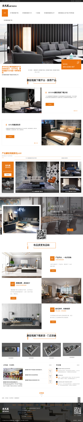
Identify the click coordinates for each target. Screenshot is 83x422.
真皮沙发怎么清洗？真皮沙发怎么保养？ (65, 381)
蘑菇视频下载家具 (49, 70)
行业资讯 (11, 365)
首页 (5, 12)
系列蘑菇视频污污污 (27, 12)
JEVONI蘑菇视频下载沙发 (37, 177)
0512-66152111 (33, 410)
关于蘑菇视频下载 (14, 12)
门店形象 (38, 12)
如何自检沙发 (60, 375)
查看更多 (7, 174)
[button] (1, 43)
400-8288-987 (69, 67)
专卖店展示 (11, 358)
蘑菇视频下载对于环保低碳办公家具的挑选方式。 (34, 369)
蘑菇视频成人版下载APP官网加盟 (66, 12)
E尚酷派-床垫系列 (64, 158)
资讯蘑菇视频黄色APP (49, 12)
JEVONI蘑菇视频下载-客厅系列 (31, 158)
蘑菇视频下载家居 (56, 70)
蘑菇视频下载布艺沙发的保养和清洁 (31, 374)
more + (70, 229)
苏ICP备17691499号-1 (25, 420)
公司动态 (5, 365)
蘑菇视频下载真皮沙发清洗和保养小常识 (32, 380)
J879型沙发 (70, 169)
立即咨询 (49, 104)
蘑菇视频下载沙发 (42, 70)
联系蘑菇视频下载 (8, 20)
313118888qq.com (30, 416)
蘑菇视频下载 (36, 70)
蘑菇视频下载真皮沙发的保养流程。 (64, 368)
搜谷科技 (79, 420)
